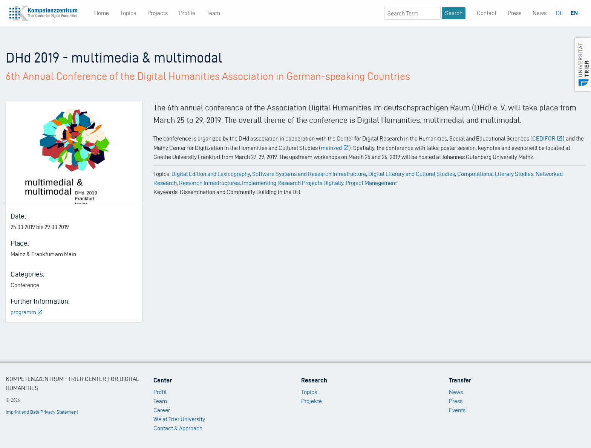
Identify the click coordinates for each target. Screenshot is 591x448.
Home (101, 13)
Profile (187, 13)
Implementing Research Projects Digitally (292, 183)
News (540, 13)
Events (457, 410)
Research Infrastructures (209, 183)
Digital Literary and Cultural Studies (411, 174)
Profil (160, 392)
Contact (486, 13)
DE (559, 13)
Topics (128, 13)
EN (574, 13)
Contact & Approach (177, 428)
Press (514, 13)
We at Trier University (179, 419)
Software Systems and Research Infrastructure (309, 174)
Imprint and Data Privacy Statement (42, 412)
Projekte (311, 401)
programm (27, 312)
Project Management (371, 183)
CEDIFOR (547, 138)
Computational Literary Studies (495, 174)
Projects (157, 13)
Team (213, 13)
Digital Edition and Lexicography (210, 174)
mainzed (335, 148)
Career (161, 410)
